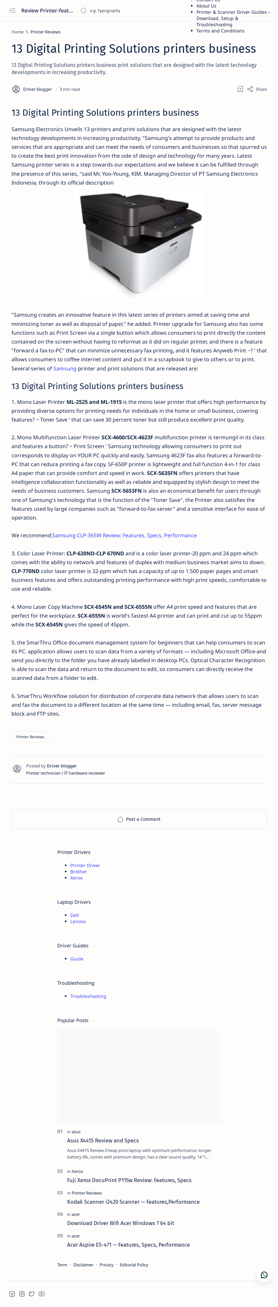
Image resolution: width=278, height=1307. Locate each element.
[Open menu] (12, 10)
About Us (206, 6)
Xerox (76, 878)
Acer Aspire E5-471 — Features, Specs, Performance (128, 1244)
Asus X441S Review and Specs (103, 1140)
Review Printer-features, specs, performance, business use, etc (48, 10)
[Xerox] (77, 1171)
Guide (76, 959)
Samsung (65, 368)
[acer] (76, 1214)
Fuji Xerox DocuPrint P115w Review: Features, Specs (129, 1180)
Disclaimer (83, 1265)
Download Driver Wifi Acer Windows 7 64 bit (120, 1223)
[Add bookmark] (240, 89)
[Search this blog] (129, 10)
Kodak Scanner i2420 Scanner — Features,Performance (133, 1201)
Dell (74, 915)
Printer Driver (85, 865)
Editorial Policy (134, 1265)
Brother (78, 871)
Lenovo (78, 921)
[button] (12, 1294)
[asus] (76, 1131)
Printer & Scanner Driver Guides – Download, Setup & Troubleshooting (233, 18)
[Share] (257, 89)
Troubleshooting (88, 996)
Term (62, 1265)
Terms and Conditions (220, 31)
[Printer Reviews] (45, 32)
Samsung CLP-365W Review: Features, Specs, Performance (124, 535)
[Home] (17, 32)
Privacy (107, 1265)
